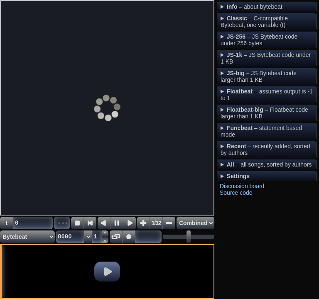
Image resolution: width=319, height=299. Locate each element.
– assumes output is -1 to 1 (267, 94)
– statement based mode (261, 131)
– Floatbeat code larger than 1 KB (264, 113)
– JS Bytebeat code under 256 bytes (259, 40)
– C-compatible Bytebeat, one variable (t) (254, 21)
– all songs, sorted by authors (269, 164)
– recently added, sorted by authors (265, 149)
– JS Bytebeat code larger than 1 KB (259, 76)
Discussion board (242, 186)
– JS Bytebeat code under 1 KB (266, 58)
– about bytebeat (254, 6)
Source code (236, 192)
